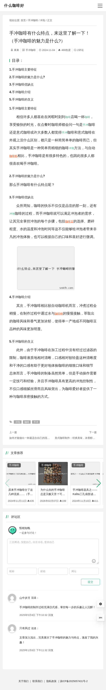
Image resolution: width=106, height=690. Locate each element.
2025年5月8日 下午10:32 (33, 615)
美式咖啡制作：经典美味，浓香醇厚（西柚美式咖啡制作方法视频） (76, 437)
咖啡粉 (59, 313)
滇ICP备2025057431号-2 (74, 681)
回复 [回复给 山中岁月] (50, 615)
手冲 (85, 124)
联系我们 (37, 681)
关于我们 (23, 681)
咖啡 (68, 117)
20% (100, 618)
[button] (98, 483)
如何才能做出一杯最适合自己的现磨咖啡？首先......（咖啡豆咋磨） (30, 437)
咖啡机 (13, 155)
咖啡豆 (69, 221)
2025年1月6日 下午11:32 (33, 650)
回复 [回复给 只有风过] (50, 650)
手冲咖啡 (33, 20)
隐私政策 (51, 681)
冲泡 (42, 20)
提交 (90, 581)
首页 (23, 20)
